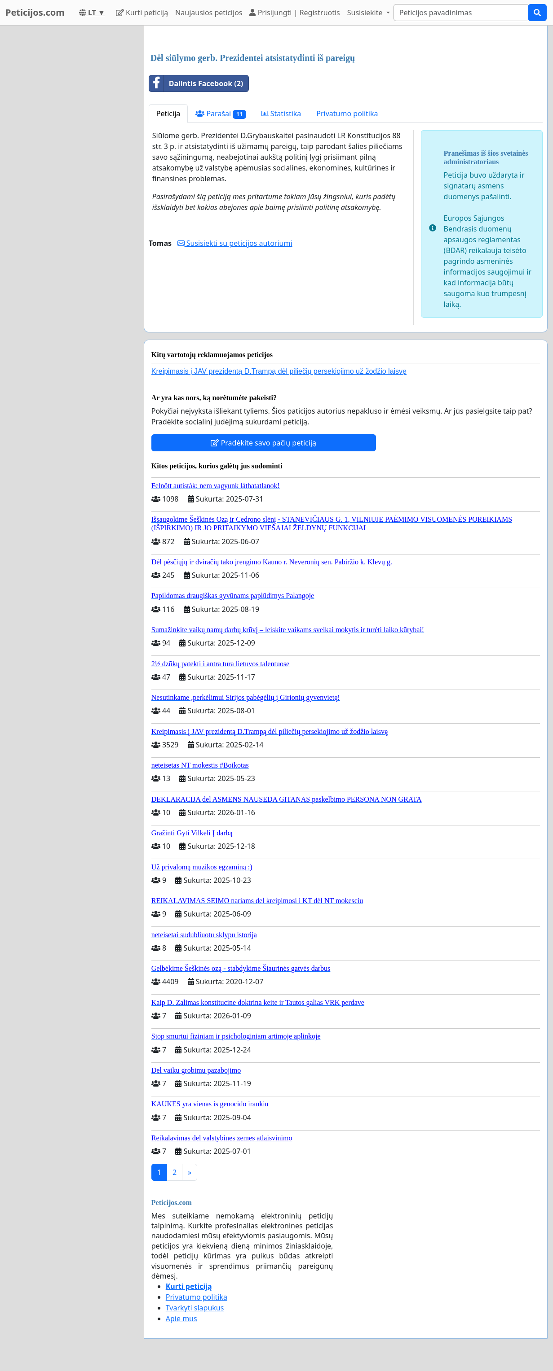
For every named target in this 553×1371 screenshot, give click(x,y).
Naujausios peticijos (208, 12)
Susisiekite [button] (366, 12)
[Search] (461, 12)
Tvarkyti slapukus (195, 1308)
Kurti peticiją (142, 12)
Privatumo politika (347, 113)
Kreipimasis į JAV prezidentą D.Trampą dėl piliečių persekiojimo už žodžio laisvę (279, 371)
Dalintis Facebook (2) (196, 83)
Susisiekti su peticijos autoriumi (234, 243)
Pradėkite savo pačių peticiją (263, 443)
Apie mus (181, 1318)
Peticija (168, 113)
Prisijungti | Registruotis (294, 12)
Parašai (220, 114)
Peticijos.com (35, 12)
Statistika (281, 113)
